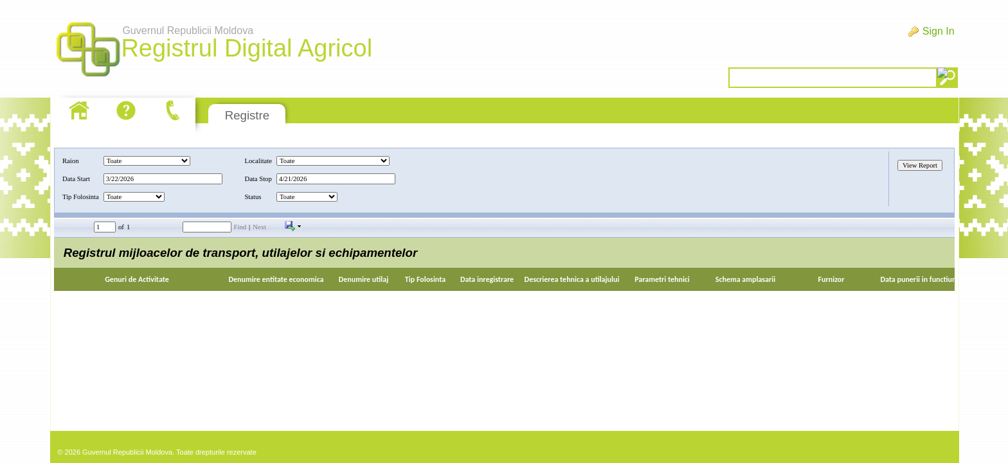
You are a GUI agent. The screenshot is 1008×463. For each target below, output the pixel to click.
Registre (247, 115)
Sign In (939, 31)
